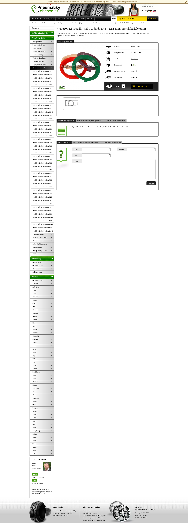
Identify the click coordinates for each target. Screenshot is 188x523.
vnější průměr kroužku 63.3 (42, 92)
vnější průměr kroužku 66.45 (43, 112)
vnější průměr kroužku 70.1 (42, 139)
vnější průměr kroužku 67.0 (42, 119)
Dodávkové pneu (38, 269)
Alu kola (43, 276)
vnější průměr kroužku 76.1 (42, 183)
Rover (34, 418)
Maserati (35, 382)
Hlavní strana (35, 23)
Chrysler (35, 339)
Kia (34, 362)
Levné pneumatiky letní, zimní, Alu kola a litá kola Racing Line (48, 7)
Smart (34, 427)
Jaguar (35, 352)
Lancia (35, 369)
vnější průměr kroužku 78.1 (42, 190)
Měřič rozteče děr (38, 241)
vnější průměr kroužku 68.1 (42, 129)
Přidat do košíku (142, 86)
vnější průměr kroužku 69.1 (42, 132)
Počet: (117, 86)
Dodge (35, 316)
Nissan (35, 401)
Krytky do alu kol (38, 61)
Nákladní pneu (37, 272)
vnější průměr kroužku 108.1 (43, 224)
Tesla (34, 444)
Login (153, 509)
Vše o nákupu (72, 18)
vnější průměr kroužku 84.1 (42, 211)
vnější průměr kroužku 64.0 (42, 98)
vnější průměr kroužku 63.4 (42, 95)
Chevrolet (36, 336)
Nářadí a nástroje (38, 247)
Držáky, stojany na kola (40, 251)
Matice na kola (37, 48)
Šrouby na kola (37, 42)
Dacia (34, 307)
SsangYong (36, 431)
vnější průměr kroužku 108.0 (43, 221)
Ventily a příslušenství (39, 58)
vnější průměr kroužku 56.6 (42, 75)
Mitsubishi (36, 398)
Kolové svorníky (38, 55)
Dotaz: (76, 161)
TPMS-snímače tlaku (43, 32)
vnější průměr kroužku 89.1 (42, 214)
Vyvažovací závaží (38, 234)
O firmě (81, 18)
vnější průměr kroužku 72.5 (42, 156)
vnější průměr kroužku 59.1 (42, 85)
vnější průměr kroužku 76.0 (42, 180)
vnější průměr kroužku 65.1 (42, 105)
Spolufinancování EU (142, 509)
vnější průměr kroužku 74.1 (42, 170)
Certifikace (61, 18)
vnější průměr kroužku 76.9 (42, 187)
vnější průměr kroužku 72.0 (42, 149)
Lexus (34, 375)
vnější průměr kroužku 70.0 (42, 136)
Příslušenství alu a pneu (43, 38)
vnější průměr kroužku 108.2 (43, 228)
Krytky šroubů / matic (39, 65)
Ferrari (35, 320)
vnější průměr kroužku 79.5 (42, 194)
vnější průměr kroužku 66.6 (42, 115)
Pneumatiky (43, 258)
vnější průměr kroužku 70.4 (42, 143)
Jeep (34, 356)
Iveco (34, 349)
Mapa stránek (139, 507)
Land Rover (36, 372)
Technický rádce (48, 18)
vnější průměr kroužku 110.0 (43, 231)
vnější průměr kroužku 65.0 (42, 102)
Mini (34, 395)
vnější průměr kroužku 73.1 (42, 166)
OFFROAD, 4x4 (38, 265)
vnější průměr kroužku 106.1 (43, 217)
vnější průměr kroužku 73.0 (42, 163)
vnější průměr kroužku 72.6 (42, 160)
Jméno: (76, 149)
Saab (34, 421)
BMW (34, 293)
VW (34, 454)
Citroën (35, 300)
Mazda (35, 385)
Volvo (34, 450)
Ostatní (35, 254)
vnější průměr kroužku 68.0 (42, 126)
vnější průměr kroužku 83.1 (42, 207)
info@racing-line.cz (38, 483)
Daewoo (35, 310)
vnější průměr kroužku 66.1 (42, 109)
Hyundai (35, 333)
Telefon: (122, 149)
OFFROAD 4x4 (38, 280)
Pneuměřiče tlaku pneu (40, 237)
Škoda (34, 441)
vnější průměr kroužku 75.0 (42, 173)
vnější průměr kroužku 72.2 (42, 153)
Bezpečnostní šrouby (39, 45)
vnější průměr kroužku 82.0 (42, 197)
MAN (34, 378)
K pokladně (151, 18)
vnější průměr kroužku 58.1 (42, 81)
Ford (34, 326)
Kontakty (90, 18)
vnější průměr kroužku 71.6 (42, 146)
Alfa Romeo (36, 287)
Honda (35, 329)
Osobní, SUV (37, 262)
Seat (34, 424)
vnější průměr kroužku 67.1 (42, 122)
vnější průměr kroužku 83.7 (42, 204)
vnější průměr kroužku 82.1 (42, 200)
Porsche (35, 411)
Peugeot (35, 408)
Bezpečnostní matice (39, 51)
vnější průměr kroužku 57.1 (42, 78)
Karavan (35, 284)
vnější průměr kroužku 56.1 (42, 71)
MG (34, 392)
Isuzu (34, 346)
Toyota (35, 447)
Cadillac (35, 297)
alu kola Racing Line (90, 513)
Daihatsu (35, 313)
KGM (34, 359)
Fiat (34, 323)
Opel (34, 405)
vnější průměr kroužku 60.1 (42, 88)
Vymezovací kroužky (39, 68)
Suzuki (35, 437)
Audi (34, 290)
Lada (34, 365)
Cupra (34, 303)
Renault (35, 414)
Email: (76, 155)
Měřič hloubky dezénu (40, 244)
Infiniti (35, 342)
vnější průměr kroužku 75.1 (42, 177)
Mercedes (36, 388)
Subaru (35, 434)
